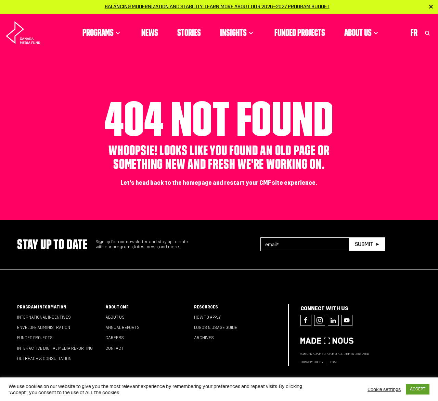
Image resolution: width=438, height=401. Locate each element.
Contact (114, 348)
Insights (237, 32)
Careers (114, 337)
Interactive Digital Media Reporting (55, 348)
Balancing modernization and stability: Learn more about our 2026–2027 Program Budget (217, 6)
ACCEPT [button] (417, 389)
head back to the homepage (174, 182)
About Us (362, 32)
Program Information (41, 307)
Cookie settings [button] (384, 389)
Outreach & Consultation (44, 358)
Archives (204, 337)
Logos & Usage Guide (215, 327)
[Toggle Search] (427, 32)
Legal (332, 362)
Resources (206, 307)
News (149, 32)
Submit (364, 244)
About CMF (117, 307)
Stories (189, 32)
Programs (102, 32)
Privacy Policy (311, 362)
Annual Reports (122, 327)
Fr (414, 32)
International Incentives (44, 317)
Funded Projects (299, 32)
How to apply (207, 317)
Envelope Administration (43, 327)
